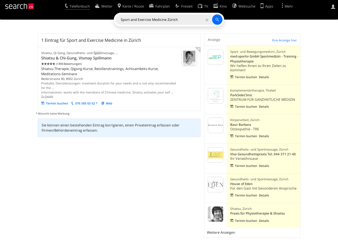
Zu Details (47, 96)
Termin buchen (57, 103)
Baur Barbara (240, 124)
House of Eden (241, 184)
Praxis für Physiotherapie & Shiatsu (257, 213)
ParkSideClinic (241, 95)
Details (264, 77)
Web (109, 103)
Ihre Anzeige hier (284, 40)
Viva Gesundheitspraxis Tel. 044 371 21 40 (263, 154)
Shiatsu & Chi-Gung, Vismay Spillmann (76, 58)
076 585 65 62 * (86, 103)
